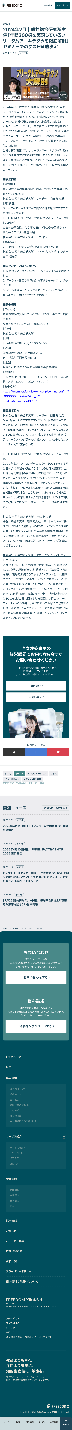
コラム (53, 773)
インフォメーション (37, 773)
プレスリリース (11, 779)
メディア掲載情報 (32, 779)
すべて (7, 773)
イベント (23, 53)
